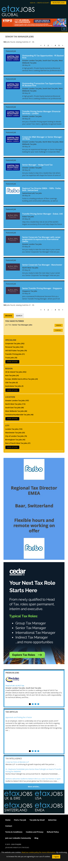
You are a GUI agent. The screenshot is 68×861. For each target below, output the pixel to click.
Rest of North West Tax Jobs (17, 443)
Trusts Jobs (11, 357)
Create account (43, 3)
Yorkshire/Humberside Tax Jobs (19, 414)
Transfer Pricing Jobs (15, 354)
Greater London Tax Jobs (17, 400)
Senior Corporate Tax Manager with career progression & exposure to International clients (41, 239)
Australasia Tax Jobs (14, 386)
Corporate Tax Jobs (14, 343)
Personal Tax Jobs (14, 347)
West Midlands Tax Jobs (16, 411)
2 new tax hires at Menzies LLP (17, 762)
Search (19, 316)
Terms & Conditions (13, 832)
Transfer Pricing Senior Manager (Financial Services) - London (41, 112)
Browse (8, 316)
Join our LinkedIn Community (18, 838)
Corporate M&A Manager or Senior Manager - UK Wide (42, 138)
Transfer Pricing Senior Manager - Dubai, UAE (42, 213)
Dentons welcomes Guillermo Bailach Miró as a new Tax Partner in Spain (33, 779)
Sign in (32, 3)
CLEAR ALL (58, 330)
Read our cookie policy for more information (38, 852)
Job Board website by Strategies (17, 848)
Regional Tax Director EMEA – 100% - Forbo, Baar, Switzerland (41, 189)
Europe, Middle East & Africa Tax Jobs (21, 379)
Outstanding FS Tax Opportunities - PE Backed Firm (43, 56)
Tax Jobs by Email (37, 820)
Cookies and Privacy (34, 832)
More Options (12, 362)
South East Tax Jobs (14, 407)
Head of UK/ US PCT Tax (15, 685)
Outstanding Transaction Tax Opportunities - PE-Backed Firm (42, 84)
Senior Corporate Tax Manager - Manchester (42, 264)
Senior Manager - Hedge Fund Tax (37, 164)
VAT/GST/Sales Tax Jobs (16, 350)
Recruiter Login (58, 3)
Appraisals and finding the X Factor (19, 717)
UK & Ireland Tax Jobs (15, 372)
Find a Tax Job (20, 820)
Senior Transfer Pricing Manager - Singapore (42, 288)
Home (7, 820)
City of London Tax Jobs (16, 436)
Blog (36, 838)
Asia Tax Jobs (12, 375)
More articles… (34, 786)
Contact (8, 826)
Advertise (52, 820)
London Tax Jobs (13, 429)
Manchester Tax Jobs (15, 432)
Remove (58, 325)
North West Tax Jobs (15, 404)
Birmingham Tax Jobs (15, 439)
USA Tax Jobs (11, 382)
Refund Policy (53, 832)
